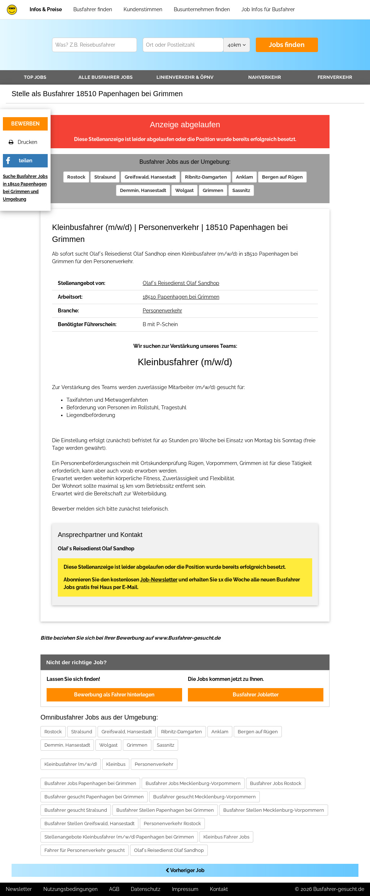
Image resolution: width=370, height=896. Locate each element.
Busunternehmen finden (202, 9)
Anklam (244, 177)
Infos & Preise (46, 9)
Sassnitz (241, 190)
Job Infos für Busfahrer (268, 9)
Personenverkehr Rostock (172, 823)
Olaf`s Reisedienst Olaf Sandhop (181, 283)
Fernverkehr (335, 77)
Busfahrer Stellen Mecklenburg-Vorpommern (273, 810)
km (237, 45)
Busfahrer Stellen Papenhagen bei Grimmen (165, 810)
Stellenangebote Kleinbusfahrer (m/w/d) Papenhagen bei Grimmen (119, 837)
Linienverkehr (185, 77)
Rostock (76, 177)
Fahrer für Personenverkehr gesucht (84, 850)
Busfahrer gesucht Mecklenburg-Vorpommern (204, 796)
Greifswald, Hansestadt (150, 177)
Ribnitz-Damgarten (206, 177)
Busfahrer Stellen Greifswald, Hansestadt (89, 823)
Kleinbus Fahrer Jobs (226, 837)
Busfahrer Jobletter (256, 694)
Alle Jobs (105, 77)
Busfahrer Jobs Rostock (275, 783)
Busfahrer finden (92, 9)
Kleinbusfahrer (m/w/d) (70, 764)
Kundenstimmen (143, 9)
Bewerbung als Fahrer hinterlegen (114, 694)
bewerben (25, 124)
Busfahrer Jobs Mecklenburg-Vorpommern (193, 783)
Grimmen (213, 190)
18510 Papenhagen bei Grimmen (181, 297)
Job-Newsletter (158, 580)
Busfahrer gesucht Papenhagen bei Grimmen (94, 796)
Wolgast (184, 190)
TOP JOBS (35, 77)
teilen (25, 160)
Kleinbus (115, 764)
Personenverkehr (162, 310)
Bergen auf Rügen (282, 177)
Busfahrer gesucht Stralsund (75, 810)
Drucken (23, 142)
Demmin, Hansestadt (143, 190)
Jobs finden (287, 44)
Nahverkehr (264, 77)
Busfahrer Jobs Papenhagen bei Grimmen (90, 783)
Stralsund (105, 177)
